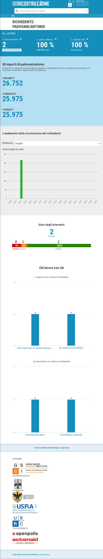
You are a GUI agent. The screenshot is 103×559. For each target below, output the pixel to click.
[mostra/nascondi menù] (13, 16)
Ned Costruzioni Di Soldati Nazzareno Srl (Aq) (39, 348)
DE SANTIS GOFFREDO (71, 348)
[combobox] (48, 10)
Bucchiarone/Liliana (35, 435)
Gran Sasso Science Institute (25, 554)
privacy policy (44, 554)
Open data (65, 448)
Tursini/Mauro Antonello (71, 435)
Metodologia (54, 448)
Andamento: (8, 143)
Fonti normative (40, 448)
